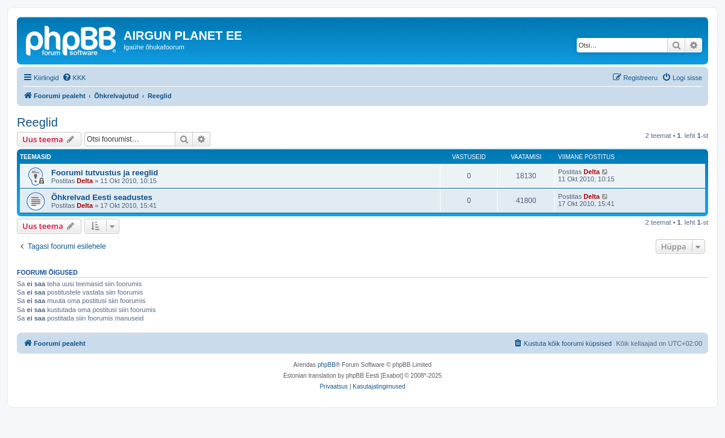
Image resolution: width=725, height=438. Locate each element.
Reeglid (37, 122)
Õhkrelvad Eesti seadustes (101, 197)
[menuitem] (74, 77)
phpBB (327, 364)
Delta (85, 180)
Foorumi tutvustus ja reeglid (104, 172)
